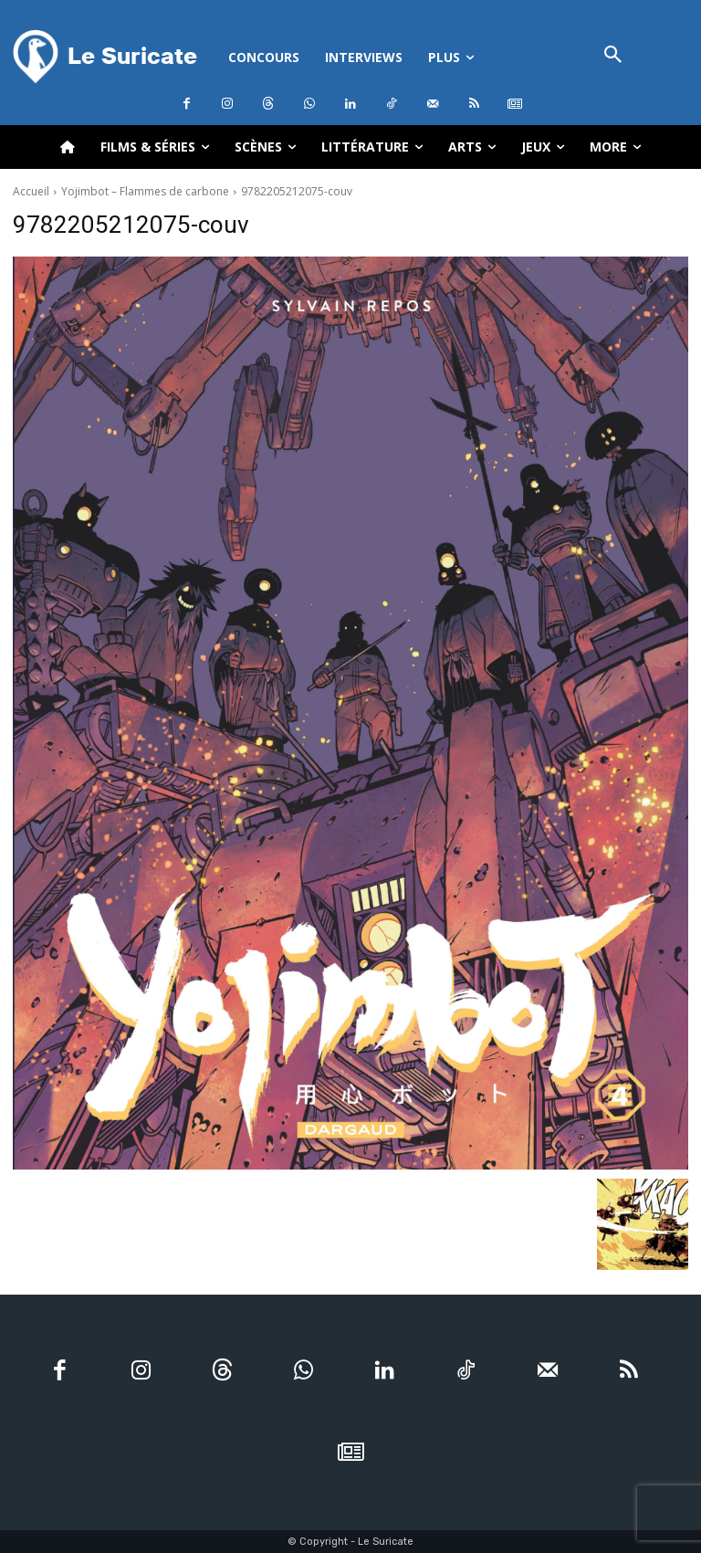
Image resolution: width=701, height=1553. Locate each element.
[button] (613, 56)
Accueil (31, 191)
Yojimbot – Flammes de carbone (145, 191)
